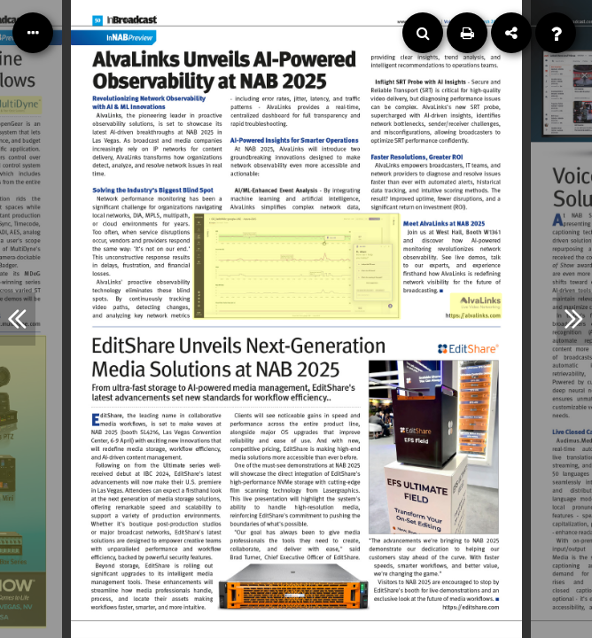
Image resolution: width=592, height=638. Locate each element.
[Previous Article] (17, 319)
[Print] (467, 32)
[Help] (555, 32)
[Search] (422, 32)
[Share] (511, 32)
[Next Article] (574, 319)
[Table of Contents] (32, 32)
